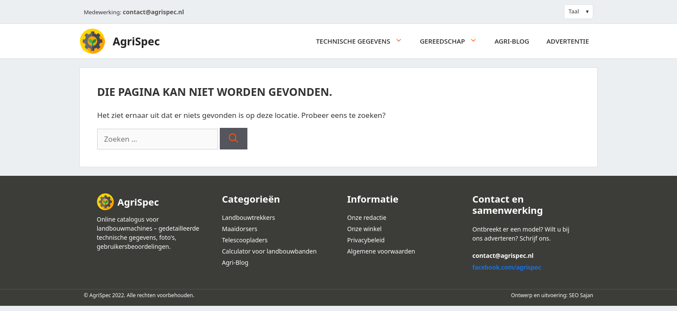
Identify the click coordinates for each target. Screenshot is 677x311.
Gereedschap (453, 41)
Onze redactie (366, 217)
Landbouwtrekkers (248, 217)
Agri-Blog (512, 41)
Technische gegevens (363, 41)
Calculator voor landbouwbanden (269, 251)
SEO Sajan (581, 295)
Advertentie (568, 41)
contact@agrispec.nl (153, 12)
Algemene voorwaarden (381, 251)
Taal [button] (574, 11)
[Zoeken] (233, 138)
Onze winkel (364, 229)
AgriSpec (136, 41)
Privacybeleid (366, 240)
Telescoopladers (245, 240)
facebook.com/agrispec (506, 267)
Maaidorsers (239, 229)
